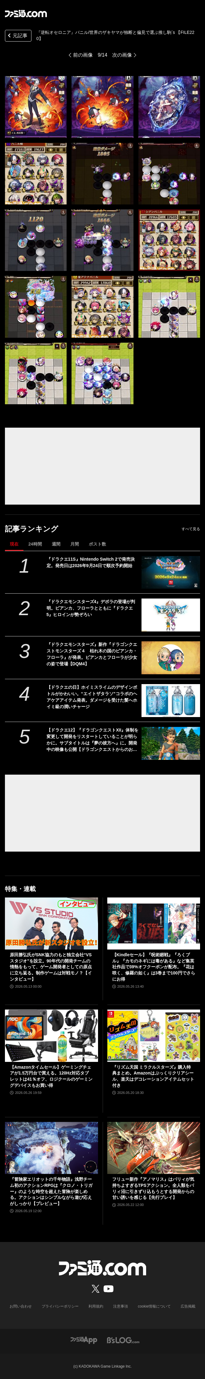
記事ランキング (31, 529)
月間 (74, 544)
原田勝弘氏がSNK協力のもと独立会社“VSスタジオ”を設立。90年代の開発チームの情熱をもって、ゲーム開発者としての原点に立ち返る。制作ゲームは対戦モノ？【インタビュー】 (51, 966)
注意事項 (120, 1306)
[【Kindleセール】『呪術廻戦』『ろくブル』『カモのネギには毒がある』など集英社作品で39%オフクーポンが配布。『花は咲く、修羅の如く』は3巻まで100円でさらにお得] (153, 923)
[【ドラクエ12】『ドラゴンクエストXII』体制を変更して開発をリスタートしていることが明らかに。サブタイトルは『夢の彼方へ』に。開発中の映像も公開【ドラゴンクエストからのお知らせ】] (170, 743)
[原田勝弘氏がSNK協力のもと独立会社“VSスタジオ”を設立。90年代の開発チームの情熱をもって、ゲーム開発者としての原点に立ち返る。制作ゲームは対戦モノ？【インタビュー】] (51, 923)
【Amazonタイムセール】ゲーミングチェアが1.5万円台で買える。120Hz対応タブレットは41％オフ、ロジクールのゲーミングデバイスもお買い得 (51, 1076)
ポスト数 (97, 544)
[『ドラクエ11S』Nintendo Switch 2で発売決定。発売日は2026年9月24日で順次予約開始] (170, 572)
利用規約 (95, 1306)
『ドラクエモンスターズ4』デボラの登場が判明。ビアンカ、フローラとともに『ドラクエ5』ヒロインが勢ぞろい (91, 608)
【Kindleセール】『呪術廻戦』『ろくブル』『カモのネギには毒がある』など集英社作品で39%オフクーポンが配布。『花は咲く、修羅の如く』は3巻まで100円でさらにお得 (153, 966)
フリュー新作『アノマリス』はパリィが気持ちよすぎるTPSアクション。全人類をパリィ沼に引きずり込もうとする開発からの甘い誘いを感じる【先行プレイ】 (153, 1188)
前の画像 (83, 55)
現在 (14, 544)
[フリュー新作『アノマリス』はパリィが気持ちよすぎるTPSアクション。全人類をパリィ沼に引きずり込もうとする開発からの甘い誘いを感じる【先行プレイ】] (153, 1148)
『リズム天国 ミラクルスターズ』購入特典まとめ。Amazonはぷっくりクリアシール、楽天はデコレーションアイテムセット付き (153, 1076)
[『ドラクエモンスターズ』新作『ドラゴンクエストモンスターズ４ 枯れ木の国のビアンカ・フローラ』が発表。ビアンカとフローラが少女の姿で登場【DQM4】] (170, 657)
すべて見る (191, 529)
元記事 (16, 36)
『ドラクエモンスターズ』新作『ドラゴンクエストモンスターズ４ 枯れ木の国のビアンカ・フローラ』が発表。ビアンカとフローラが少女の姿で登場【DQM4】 (92, 654)
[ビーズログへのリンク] (123, 1339)
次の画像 (122, 55)
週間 (56, 544)
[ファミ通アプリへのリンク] (84, 1339)
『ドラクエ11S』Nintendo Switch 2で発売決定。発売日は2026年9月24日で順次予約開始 (91, 562)
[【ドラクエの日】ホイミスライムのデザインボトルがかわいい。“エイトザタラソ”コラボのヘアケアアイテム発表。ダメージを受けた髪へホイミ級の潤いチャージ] (170, 700)
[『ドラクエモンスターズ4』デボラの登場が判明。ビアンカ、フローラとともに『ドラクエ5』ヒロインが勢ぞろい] (170, 615)
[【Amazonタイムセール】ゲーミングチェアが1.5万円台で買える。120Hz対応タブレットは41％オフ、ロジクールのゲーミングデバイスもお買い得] (51, 1036)
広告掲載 (188, 1306)
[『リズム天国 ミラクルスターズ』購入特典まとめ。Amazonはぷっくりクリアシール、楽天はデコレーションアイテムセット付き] (153, 1036)
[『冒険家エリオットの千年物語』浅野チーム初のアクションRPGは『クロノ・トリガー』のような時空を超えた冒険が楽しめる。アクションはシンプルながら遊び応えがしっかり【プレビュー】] (51, 1148)
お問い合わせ (21, 1306)
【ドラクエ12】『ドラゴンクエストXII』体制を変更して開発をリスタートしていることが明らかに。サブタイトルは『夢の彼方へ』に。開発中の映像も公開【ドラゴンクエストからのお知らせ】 (93, 740)
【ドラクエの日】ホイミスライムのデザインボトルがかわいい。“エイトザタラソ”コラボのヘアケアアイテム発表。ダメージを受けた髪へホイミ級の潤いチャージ (92, 697)
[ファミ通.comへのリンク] (26, 13)
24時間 (35, 544)
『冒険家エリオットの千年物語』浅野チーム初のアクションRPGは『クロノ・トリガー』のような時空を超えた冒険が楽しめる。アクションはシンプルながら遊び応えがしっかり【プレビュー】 (51, 1191)
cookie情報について (154, 1306)
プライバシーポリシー (60, 1306)
